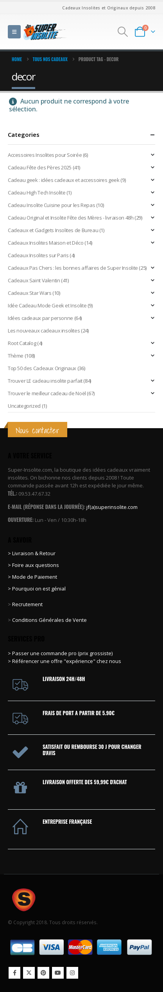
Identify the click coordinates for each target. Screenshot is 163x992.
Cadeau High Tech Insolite (36, 192)
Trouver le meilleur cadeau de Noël (47, 393)
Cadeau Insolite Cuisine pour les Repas (51, 205)
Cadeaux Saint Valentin (34, 280)
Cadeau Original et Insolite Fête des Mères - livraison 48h (70, 217)
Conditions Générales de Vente (49, 619)
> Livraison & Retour (32, 553)
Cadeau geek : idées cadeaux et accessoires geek (64, 180)
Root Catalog (22, 343)
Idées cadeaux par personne (40, 318)
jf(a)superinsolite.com (112, 507)
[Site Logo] (44, 32)
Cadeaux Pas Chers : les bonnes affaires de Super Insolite (73, 267)
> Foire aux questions (33, 565)
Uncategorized (24, 405)
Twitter (29, 973)
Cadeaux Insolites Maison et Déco (46, 242)
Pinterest (43, 973)
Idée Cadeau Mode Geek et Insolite (47, 305)
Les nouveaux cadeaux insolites (44, 330)
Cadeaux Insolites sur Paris (38, 255)
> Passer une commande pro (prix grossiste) (60, 653)
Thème (15, 355)
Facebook (14, 973)
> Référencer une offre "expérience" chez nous (64, 661)
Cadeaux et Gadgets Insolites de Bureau (53, 230)
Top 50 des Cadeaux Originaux (42, 368)
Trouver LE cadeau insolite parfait (45, 380)
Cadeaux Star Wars (29, 292)
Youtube (58, 973)
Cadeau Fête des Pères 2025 (40, 167)
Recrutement (27, 604)
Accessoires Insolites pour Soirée (45, 154)
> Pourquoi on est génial (37, 588)
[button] (14, 31)
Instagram (72, 973)
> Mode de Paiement (32, 576)
